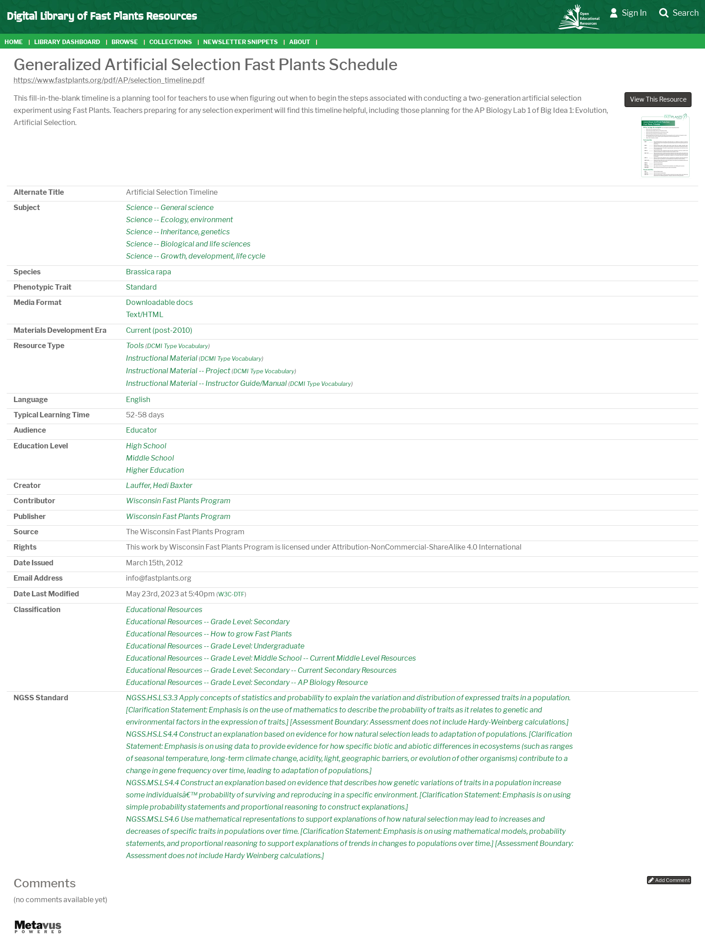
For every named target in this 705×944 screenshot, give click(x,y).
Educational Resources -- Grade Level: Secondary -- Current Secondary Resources (261, 670)
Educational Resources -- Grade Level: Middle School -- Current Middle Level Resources (271, 658)
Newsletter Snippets (240, 42)
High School (146, 446)
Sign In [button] (628, 13)
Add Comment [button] (669, 880)
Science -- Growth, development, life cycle (195, 256)
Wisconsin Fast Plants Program (178, 501)
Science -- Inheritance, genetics (178, 232)
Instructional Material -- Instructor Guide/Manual (206, 383)
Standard (141, 287)
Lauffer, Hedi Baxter (159, 485)
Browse (125, 42)
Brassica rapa (148, 272)
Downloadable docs (159, 302)
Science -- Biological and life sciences (188, 244)
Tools (135, 345)
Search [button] (679, 13)
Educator (141, 430)
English (138, 399)
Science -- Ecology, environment (179, 220)
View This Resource (658, 99)
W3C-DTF (231, 594)
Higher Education (155, 470)
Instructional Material (161, 358)
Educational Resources (164, 609)
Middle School (150, 458)
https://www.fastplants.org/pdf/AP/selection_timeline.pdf (109, 80)
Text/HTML (145, 314)
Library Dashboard (67, 42)
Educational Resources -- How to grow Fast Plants (209, 634)
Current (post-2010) (159, 330)
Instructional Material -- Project (178, 371)
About (299, 42)
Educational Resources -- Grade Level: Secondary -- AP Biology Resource (247, 682)
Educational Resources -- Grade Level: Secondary (208, 622)
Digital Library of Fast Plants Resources (102, 15)
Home (13, 42)
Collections (170, 42)
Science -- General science (170, 207)
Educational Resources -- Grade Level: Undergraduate (215, 646)
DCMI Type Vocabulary (177, 346)
